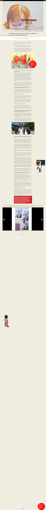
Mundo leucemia (29, 509)
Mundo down (23, 509)
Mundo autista (16, 509)
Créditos (23, 234)
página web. (34, 206)
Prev (4, 219)
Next (42, 219)
